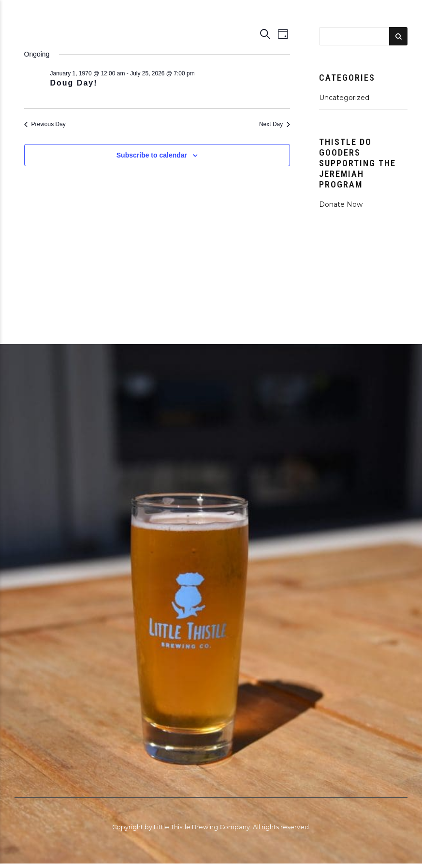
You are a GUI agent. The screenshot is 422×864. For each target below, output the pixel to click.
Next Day (274, 124)
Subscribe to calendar (151, 155)
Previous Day (45, 124)
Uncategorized (344, 97)
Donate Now (341, 204)
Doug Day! (74, 83)
